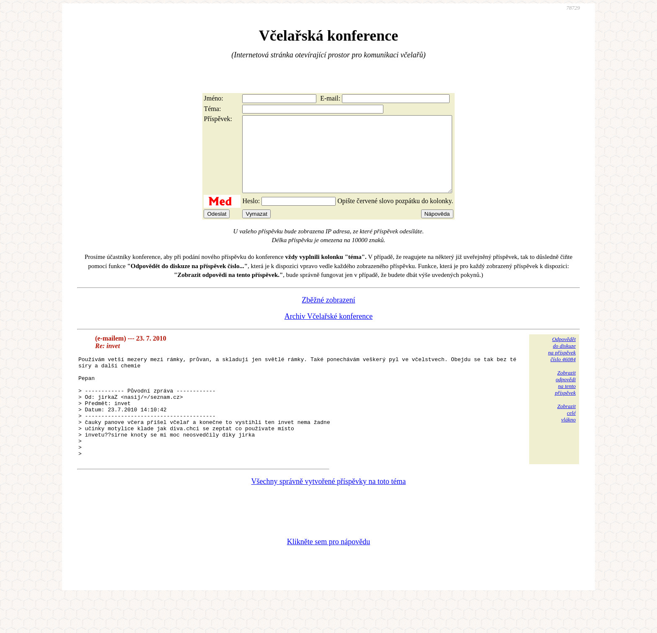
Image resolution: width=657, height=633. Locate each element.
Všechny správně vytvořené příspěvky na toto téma (328, 516)
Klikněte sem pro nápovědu (328, 577)
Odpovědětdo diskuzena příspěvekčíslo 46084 (562, 364)
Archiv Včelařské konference (329, 331)
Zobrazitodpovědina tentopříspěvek (565, 398)
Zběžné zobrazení (328, 315)
